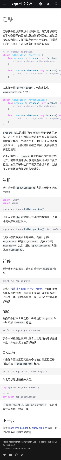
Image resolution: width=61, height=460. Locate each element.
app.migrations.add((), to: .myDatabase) (32, 229)
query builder (39, 427)
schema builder (19, 427)
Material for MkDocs (22, 448)
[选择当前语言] (48, 4)
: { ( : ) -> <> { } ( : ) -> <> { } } (32, 65)
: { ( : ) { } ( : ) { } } (32, 112)
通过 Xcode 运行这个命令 (27, 288)
